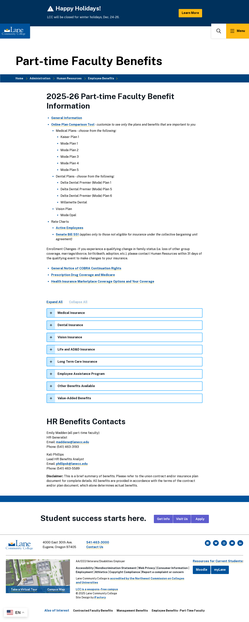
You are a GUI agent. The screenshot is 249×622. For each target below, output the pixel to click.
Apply (200, 519)
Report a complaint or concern (163, 572)
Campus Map (56, 589)
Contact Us (94, 547)
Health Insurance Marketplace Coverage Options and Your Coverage (102, 281)
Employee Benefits (101, 78)
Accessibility (85, 568)
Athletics (101, 572)
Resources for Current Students (217, 561)
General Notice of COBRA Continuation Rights (86, 268)
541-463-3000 (97, 542)
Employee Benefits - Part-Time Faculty (178, 610)
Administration (40, 78)
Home (19, 78)
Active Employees (69, 228)
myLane (220, 569)
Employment (84, 572)
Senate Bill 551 (67, 234)
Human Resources (69, 78)
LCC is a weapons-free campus (97, 589)
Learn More (190, 13)
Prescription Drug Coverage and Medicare (83, 275)
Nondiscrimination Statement (116, 568)
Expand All (55, 302)
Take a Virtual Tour (24, 589)
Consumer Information (172, 568)
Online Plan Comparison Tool (72, 124)
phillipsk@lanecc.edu (72, 464)
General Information (66, 118)
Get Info (163, 519)
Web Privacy (146, 568)
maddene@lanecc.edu (72, 442)
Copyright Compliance (124, 572)
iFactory (100, 597)
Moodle (201, 569)
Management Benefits (132, 610)
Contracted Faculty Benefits (93, 610)
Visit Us (182, 519)
